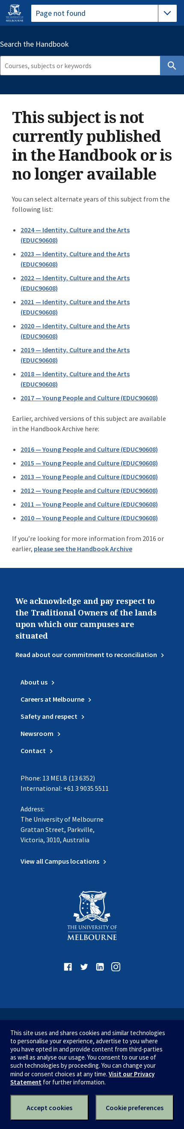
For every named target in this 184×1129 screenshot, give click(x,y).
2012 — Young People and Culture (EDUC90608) (89, 490)
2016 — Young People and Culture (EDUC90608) (89, 449)
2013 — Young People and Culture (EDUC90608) (89, 476)
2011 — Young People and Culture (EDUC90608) (89, 504)
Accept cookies (49, 1107)
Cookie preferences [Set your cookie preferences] (134, 1107)
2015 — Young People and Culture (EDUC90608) (89, 463)
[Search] (80, 65)
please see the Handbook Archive (83, 548)
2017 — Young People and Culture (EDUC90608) (89, 397)
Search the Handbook (34, 44)
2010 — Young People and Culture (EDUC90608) (89, 517)
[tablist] (104, 13)
